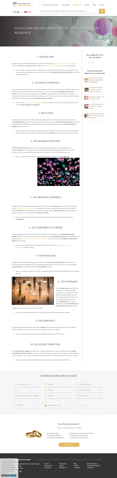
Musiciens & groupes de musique (27, 396)
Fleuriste (51, 390)
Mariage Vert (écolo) (54, 405)
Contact (76, 465)
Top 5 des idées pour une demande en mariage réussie (96, 106)
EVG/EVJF (20, 405)
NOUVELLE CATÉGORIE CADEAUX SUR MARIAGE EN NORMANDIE (96, 80)
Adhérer (61, 465)
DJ (18, 390)
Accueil (46, 464)
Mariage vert (63, 467)
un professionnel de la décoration (33, 102)
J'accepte (13, 475)
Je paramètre (5, 475)
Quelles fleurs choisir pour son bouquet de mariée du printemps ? (96, 116)
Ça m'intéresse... (69, 445)
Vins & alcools (83, 396)
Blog (75, 464)
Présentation (48, 465)
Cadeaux (50, 384)
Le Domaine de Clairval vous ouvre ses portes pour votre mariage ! (95, 89)
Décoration (91, 62)
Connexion (77, 467)
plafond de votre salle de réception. (64, 63)
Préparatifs (47, 467)
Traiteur (50, 396)
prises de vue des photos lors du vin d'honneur (35, 238)
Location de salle (84, 390)
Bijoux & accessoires (23, 384)
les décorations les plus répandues (55, 66)
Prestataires (62, 464)
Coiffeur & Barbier (85, 384)
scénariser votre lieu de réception (25, 208)
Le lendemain (83, 405)
